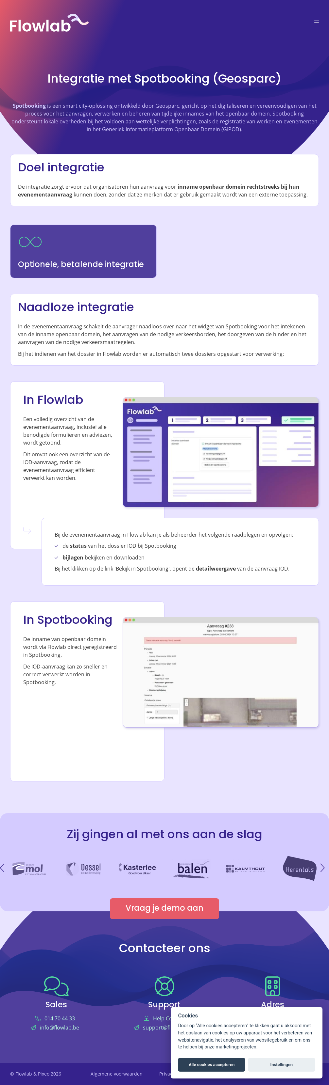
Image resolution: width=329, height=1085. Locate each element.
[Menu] (316, 23)
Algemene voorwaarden (117, 1074)
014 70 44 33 (59, 1018)
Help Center (167, 1018)
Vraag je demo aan (164, 909)
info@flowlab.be (59, 1027)
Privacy (167, 1074)
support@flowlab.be (168, 1027)
